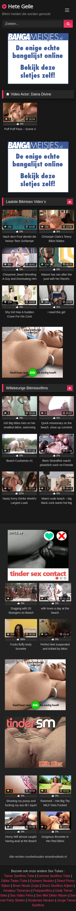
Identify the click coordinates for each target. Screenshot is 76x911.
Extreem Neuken (42, 881)
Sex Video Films (21, 895)
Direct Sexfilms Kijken (57, 885)
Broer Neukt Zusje (26, 885)
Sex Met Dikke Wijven (52, 895)
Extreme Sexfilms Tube (53, 876)
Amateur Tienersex (17, 890)
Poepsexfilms (42, 890)
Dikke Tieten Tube (14, 881)
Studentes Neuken (41, 900)
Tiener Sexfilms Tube (19, 876)
